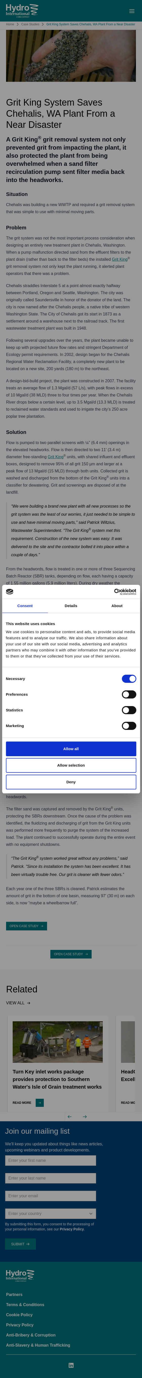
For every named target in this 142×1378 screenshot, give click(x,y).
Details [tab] (71, 606)
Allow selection (71, 765)
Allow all (71, 749)
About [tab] (117, 606)
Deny (71, 782)
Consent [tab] (25, 606)
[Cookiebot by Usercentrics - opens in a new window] (114, 592)
